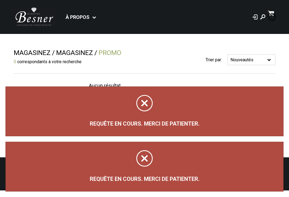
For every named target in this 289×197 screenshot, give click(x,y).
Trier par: (214, 59)
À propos (77, 17)
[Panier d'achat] (271, 13)
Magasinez (32, 53)
